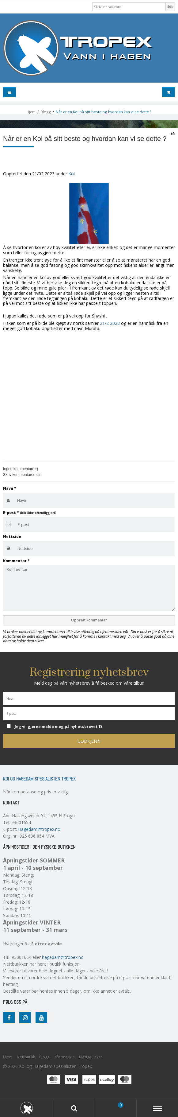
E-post (29, 512)
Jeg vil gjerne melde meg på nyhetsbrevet (73, 726)
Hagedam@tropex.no (39, 829)
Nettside (12, 536)
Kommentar (16, 560)
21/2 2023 (110, 323)
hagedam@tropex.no (63, 957)
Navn (9, 488)
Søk (170, 6)
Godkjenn (89, 741)
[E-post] (89, 713)
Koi (71, 174)
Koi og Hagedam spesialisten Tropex (39, 779)
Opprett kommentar (89, 620)
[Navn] (89, 698)
